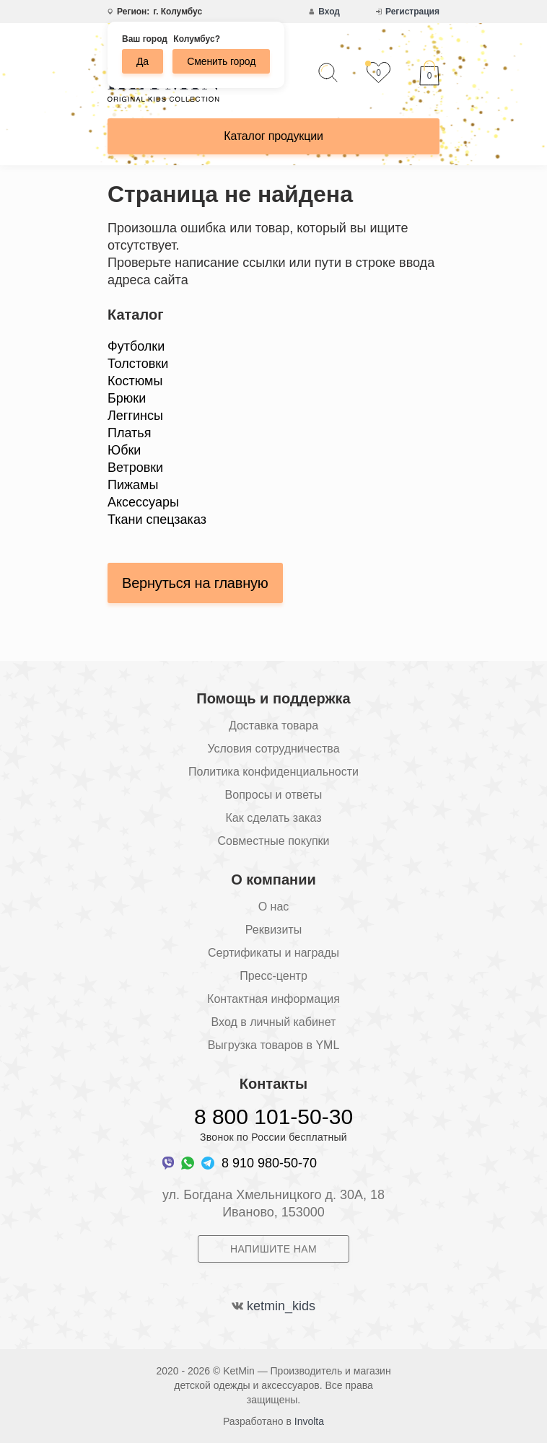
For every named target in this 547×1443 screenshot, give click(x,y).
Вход (329, 11)
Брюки (127, 398)
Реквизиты (273, 930)
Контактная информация (273, 999)
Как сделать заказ (273, 818)
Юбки (124, 450)
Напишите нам (273, 1249)
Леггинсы (135, 415)
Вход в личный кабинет (273, 1022)
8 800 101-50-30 (273, 1116)
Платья (129, 433)
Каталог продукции (273, 136)
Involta (309, 1421)
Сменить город (221, 61)
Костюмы (135, 381)
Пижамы (133, 485)
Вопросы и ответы (274, 795)
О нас (273, 906)
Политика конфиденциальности (273, 772)
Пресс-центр (273, 976)
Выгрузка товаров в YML (274, 1045)
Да (142, 61)
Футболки (136, 346)
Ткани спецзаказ (157, 519)
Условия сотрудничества (273, 748)
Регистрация (412, 11)
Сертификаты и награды (273, 953)
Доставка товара (273, 725)
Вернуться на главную (195, 583)
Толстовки (138, 363)
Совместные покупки (273, 841)
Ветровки (135, 467)
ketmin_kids (281, 1306)
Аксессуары (143, 502)
